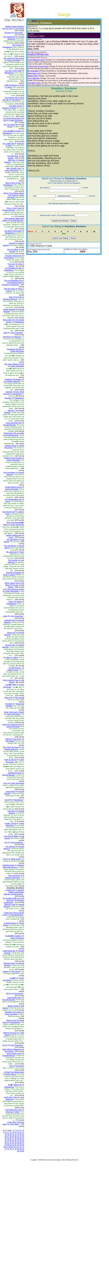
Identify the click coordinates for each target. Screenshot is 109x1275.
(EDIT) (32, 21)
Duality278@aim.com (36, 52)
